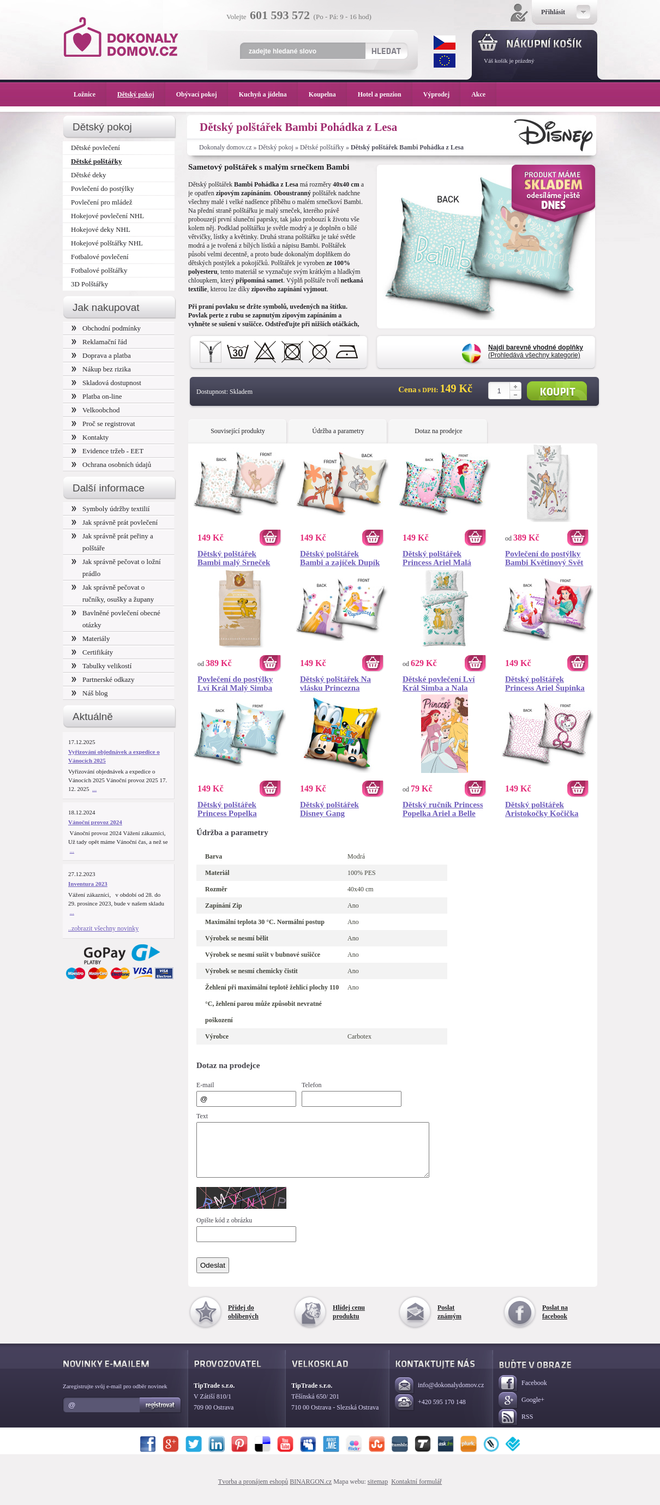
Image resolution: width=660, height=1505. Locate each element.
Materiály (90, 638)
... (94, 789)
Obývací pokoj (202, 94)
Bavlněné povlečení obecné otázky (115, 619)
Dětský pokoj (276, 147)
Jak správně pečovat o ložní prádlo (116, 567)
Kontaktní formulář (416, 1491)
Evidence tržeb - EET (107, 451)
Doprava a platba (101, 355)
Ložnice (90, 94)
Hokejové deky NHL (100, 229)
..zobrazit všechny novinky (103, 928)
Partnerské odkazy (103, 679)
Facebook (523, 1393)
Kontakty (90, 437)
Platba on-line (96, 396)
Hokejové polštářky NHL (107, 243)
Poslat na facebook (555, 1322)
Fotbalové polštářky (99, 270)
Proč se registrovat (103, 423)
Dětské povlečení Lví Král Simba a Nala (439, 683)
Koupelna (328, 94)
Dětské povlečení (95, 147)
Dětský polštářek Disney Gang (329, 809)
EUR (444, 60)
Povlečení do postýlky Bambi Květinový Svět (544, 558)
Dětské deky (88, 175)
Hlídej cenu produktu (349, 1322)
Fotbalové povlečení (100, 257)
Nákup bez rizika (101, 369)
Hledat (386, 51)
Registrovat (161, 1415)
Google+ (521, 1410)
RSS (516, 1427)
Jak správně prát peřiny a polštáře (112, 542)
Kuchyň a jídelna (268, 94)
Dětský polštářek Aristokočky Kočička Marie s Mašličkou (542, 809)
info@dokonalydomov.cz (439, 1395)
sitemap (378, 1491)
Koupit (557, 390)
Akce (480, 94)
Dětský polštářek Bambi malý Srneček (233, 558)
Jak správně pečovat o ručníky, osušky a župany (112, 593)
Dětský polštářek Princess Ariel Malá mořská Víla (437, 558)
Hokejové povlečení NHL (107, 216)
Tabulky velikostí (101, 666)
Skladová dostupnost (106, 383)
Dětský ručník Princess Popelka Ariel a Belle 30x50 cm (443, 809)
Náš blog (89, 693)
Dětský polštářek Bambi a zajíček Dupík (340, 558)
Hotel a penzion (385, 94)
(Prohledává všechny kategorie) (535, 351)
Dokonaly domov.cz (225, 147)
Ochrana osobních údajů (111, 464)
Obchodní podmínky (106, 328)
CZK (444, 42)
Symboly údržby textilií (110, 509)
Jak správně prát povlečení (114, 522)
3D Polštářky (89, 284)
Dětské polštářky (322, 147)
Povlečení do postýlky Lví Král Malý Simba (235, 683)
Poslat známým (449, 1322)
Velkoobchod (95, 410)
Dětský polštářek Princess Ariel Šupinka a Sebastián (545, 683)
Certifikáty (92, 652)
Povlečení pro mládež (102, 202)
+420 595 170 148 (430, 1412)
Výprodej (441, 94)
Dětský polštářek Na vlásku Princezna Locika (335, 683)
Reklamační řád (99, 342)
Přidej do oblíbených (243, 1322)
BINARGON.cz (311, 1491)
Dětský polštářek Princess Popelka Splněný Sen (227, 809)
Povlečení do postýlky (102, 188)
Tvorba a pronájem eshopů (253, 1491)
